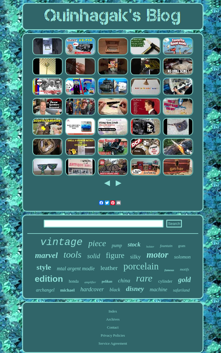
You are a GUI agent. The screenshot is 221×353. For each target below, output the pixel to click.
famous (169, 270)
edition (49, 278)
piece (97, 243)
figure (115, 255)
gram (181, 246)
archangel (45, 290)
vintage (61, 242)
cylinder (165, 281)
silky (135, 257)
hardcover (92, 289)
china (124, 280)
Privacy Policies (113, 335)
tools (72, 254)
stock (134, 244)
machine (158, 289)
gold (184, 279)
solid (93, 256)
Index (112, 311)
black (115, 289)
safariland (181, 290)
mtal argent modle (76, 268)
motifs (184, 269)
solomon (182, 257)
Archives (113, 319)
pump (117, 245)
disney (135, 288)
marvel (46, 255)
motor (157, 255)
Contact (113, 327)
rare (144, 278)
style (44, 267)
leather (109, 267)
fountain (166, 246)
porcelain (141, 266)
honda (74, 281)
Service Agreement (112, 343)
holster (150, 246)
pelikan (107, 281)
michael (67, 290)
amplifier (90, 282)
